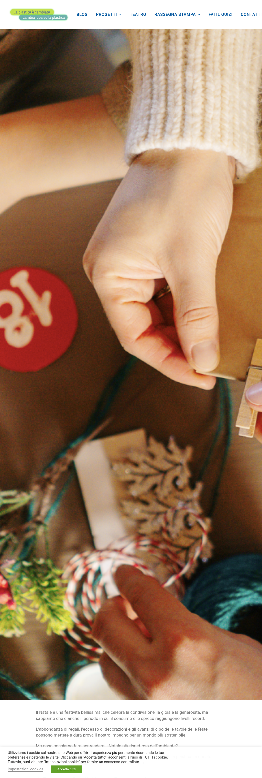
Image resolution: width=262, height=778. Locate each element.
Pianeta (153, 643)
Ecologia (66, 643)
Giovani (124, 643)
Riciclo (77, 655)
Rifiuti (104, 655)
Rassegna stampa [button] (177, 14)
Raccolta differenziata (35, 655)
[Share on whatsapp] (217, 649)
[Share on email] (242, 650)
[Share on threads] (234, 641)
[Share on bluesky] (229, 649)
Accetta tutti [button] (66, 769)
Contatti (251, 14)
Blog (82, 14)
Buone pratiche (29, 643)
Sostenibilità (136, 655)
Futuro (96, 643)
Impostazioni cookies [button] (25, 769)
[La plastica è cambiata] (39, 14)
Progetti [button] (109, 14)
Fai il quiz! (221, 14)
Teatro (138, 14)
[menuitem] (82, 14)
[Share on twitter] (221, 642)
